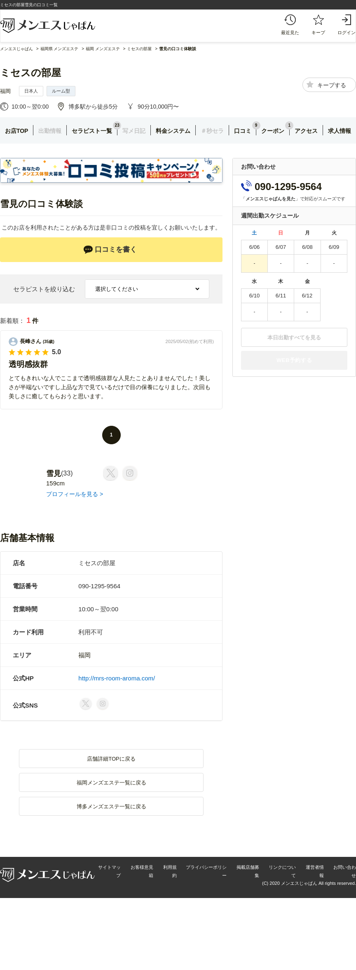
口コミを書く (110, 250)
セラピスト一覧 (92, 131)
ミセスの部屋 (30, 72)
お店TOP (16, 131)
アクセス (306, 131)
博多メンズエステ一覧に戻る (111, 806)
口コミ (242, 131)
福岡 (5, 91)
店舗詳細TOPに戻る (111, 759)
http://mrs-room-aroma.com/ (116, 678)
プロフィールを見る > (74, 494)
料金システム (173, 131)
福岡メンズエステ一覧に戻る (111, 783)
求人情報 (339, 131)
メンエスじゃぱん (16, 48)
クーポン (272, 131)
